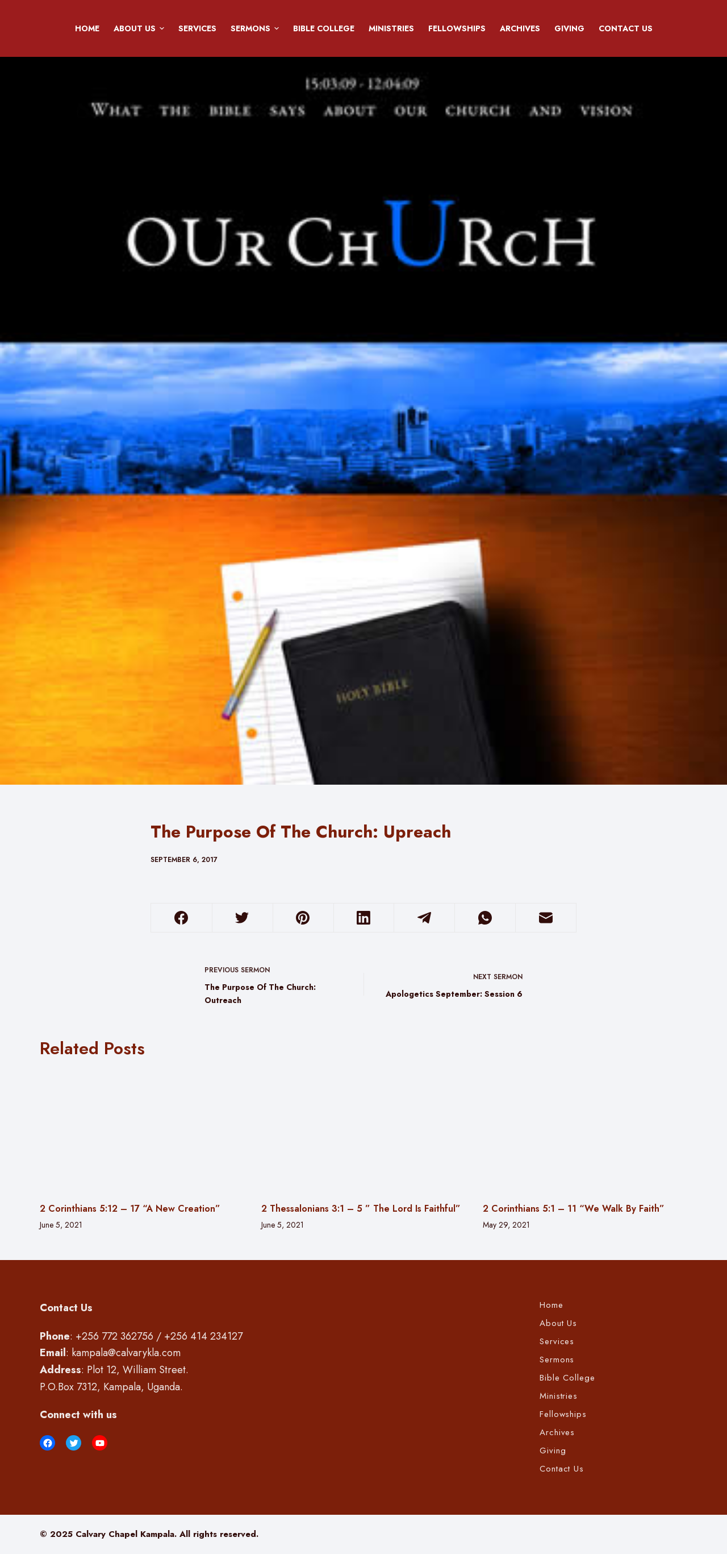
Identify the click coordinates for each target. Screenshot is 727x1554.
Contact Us (626, 28)
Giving (569, 28)
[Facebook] (181, 918)
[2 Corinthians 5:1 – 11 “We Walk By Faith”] (585, 1130)
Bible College (323, 28)
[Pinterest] (303, 918)
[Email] (545, 918)
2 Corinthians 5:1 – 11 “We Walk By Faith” (574, 1208)
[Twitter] (242, 918)
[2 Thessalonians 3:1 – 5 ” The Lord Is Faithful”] (363, 1130)
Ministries (391, 28)
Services (197, 28)
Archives (520, 28)
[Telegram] (424, 918)
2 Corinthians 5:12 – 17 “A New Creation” (130, 1208)
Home (87, 28)
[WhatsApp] (485, 918)
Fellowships (457, 28)
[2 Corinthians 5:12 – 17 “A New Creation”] (142, 1130)
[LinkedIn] (364, 918)
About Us (141, 28)
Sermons (257, 28)
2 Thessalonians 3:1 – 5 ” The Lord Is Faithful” (361, 1208)
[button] (162, 28)
